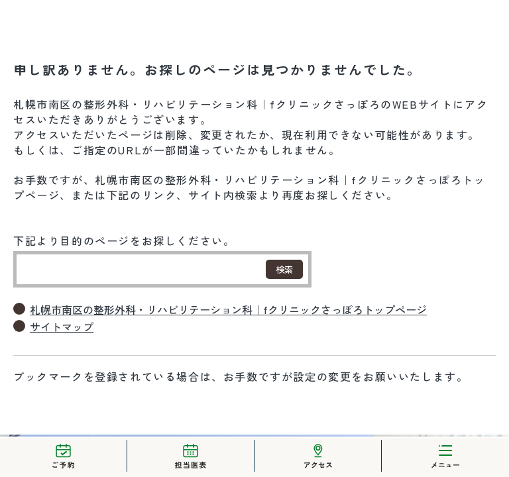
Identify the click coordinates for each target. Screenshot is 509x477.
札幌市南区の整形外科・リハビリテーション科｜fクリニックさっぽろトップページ (228, 309)
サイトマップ (61, 327)
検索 (284, 269)
